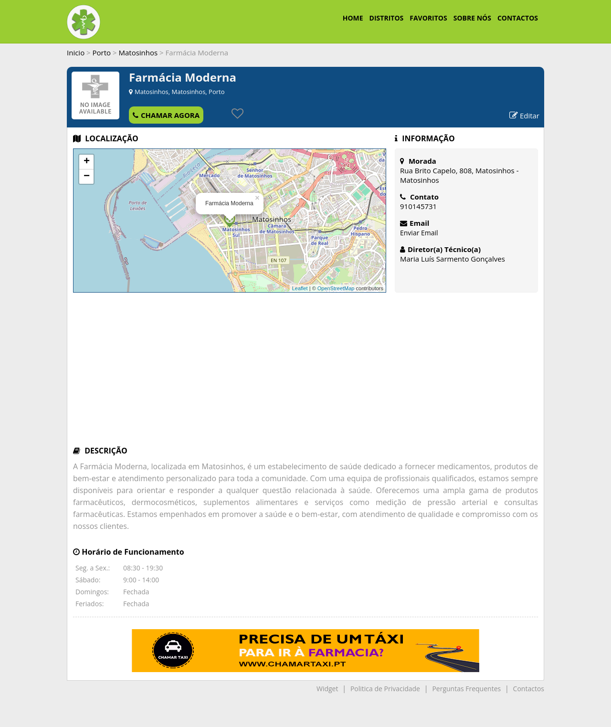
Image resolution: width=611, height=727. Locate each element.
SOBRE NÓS (472, 17)
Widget (327, 688)
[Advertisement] (305, 374)
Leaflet (300, 288)
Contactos (528, 688)
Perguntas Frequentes (466, 688)
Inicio (75, 52)
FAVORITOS (428, 17)
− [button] (87, 176)
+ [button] (87, 162)
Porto (102, 52)
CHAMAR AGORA (166, 115)
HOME (353, 17)
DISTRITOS (386, 17)
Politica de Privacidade (385, 688)
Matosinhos (138, 52)
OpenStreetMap (336, 288)
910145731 (418, 206)
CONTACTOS (517, 17)
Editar (524, 115)
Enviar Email (419, 232)
